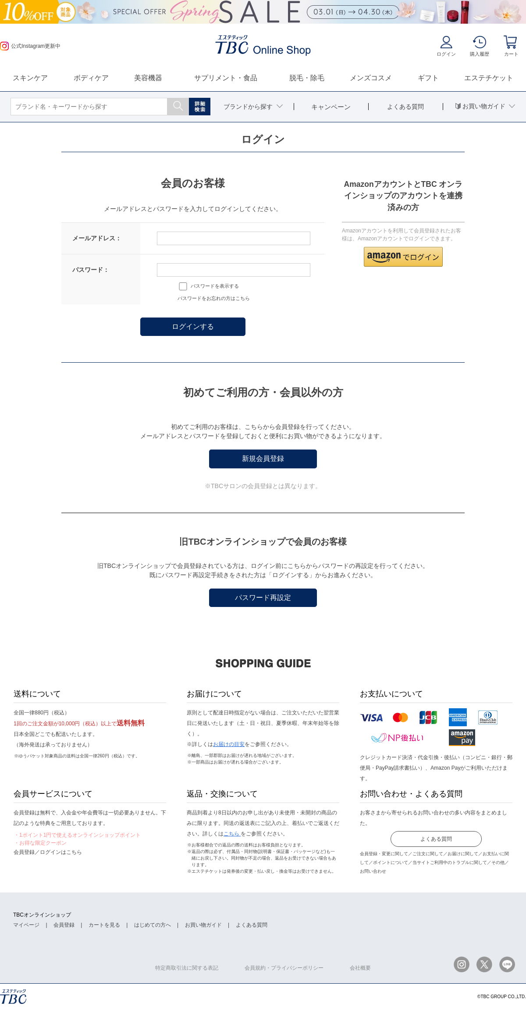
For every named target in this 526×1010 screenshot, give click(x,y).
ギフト (428, 78)
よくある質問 (436, 839)
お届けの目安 (229, 744)
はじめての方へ (152, 925)
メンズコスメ (371, 78)
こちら (232, 834)
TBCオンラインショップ (42, 915)
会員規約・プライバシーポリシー (284, 968)
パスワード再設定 (263, 597)
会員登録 (64, 925)
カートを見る (104, 925)
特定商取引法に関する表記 (186, 968)
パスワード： (90, 269)
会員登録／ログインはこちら (48, 852)
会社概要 (360, 968)
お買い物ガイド (203, 925)
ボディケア (91, 78)
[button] (403, 257)
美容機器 (148, 78)
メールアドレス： (96, 238)
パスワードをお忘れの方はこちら (214, 298)
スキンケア (30, 78)
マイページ (26, 925)
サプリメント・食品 (225, 78)
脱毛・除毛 (306, 78)
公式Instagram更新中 (30, 46)
